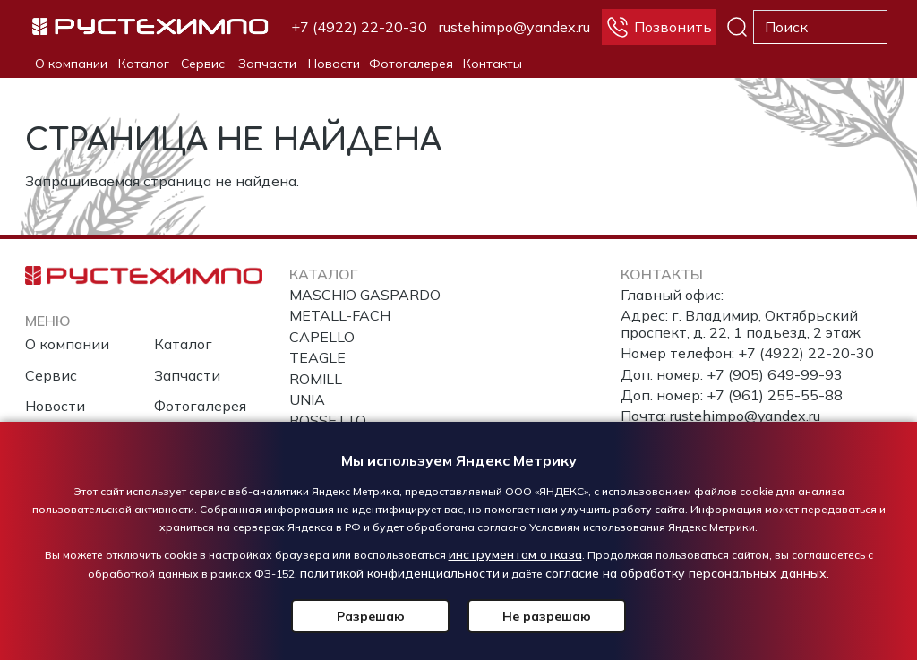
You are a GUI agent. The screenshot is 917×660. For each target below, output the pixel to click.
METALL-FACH (339, 315)
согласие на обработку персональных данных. (687, 573)
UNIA (307, 399)
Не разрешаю (544, 616)
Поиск (737, 27)
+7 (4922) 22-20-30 (359, 27)
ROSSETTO (327, 420)
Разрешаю (373, 616)
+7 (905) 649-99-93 (775, 374)
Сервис (203, 64)
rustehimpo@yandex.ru (514, 27)
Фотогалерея (411, 64)
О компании (71, 64)
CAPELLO (322, 337)
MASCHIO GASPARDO (365, 295)
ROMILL (315, 379)
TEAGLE (317, 357)
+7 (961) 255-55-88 (775, 395)
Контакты (492, 64)
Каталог (143, 64)
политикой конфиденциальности (400, 573)
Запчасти (267, 64)
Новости (334, 64)
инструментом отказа (515, 554)
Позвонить (673, 27)
